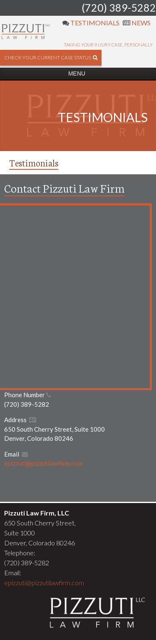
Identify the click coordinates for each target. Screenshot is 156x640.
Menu (76, 73)
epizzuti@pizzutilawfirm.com (43, 463)
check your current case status (50, 57)
